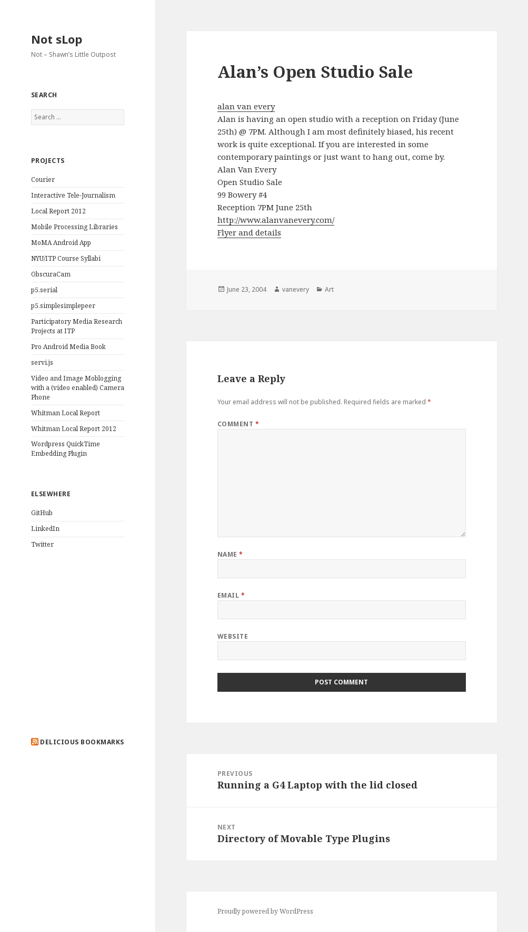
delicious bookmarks (82, 742)
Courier (43, 179)
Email (231, 595)
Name (230, 554)
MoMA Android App (61, 242)
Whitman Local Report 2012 (73, 428)
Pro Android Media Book (68, 346)
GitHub (42, 512)
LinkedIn (45, 528)
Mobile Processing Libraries (74, 226)
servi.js (42, 362)
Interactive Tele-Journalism (73, 195)
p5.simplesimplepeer (63, 305)
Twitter (42, 544)
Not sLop (56, 39)
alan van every (246, 106)
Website (232, 636)
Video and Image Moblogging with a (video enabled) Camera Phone (77, 388)
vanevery (295, 289)
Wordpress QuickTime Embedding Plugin (65, 448)
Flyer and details (249, 232)
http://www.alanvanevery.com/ (275, 219)
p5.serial (44, 289)
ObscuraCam (51, 274)
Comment (238, 423)
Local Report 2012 (58, 211)
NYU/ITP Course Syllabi (66, 258)
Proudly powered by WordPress (265, 911)
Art (329, 289)
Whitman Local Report (65, 412)
